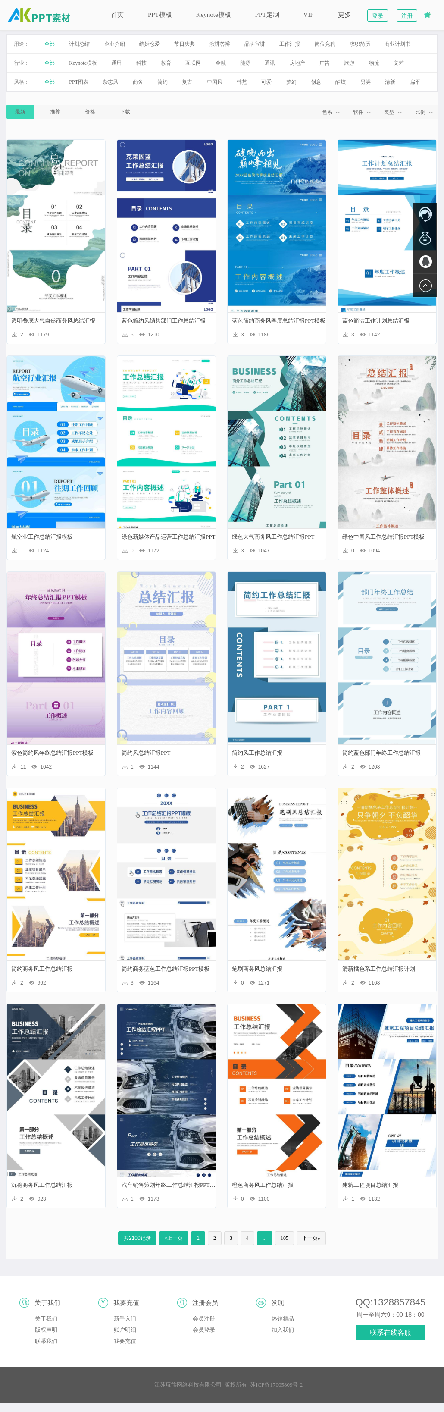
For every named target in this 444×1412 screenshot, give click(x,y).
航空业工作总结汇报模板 (42, 536)
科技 (141, 63)
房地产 (297, 63)
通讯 (270, 63)
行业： (21, 63)
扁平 (415, 82)
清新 (390, 82)
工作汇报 (289, 44)
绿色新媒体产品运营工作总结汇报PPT (168, 536)
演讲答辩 (219, 44)
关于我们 (46, 1318)
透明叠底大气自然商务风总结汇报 (53, 320)
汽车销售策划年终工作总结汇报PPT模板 (169, 1185)
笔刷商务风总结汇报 (257, 969)
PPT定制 (267, 14)
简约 (162, 82)
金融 (221, 63)
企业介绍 (114, 44)
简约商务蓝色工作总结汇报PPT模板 (165, 969)
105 (284, 1238)
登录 (377, 16)
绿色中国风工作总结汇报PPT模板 (383, 536)
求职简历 (360, 44)
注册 (407, 16)
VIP (308, 14)
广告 (324, 63)
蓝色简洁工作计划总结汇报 (376, 320)
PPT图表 (78, 82)
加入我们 (283, 1330)
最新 (20, 112)
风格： (21, 82)
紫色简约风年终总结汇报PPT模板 (52, 753)
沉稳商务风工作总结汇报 (42, 1185)
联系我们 (46, 1341)
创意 (316, 82)
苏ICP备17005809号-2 (276, 1384)
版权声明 (46, 1330)
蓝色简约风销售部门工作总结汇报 (164, 320)
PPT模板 (160, 14)
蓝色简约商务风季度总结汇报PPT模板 (278, 320)
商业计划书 (397, 44)
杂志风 (110, 82)
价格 (90, 112)
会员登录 (204, 1330)
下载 (125, 112)
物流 (374, 63)
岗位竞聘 (325, 44)
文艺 (399, 63)
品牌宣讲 (254, 44)
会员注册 (204, 1318)
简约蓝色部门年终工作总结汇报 (381, 753)
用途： (21, 44)
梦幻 (291, 82)
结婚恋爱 (149, 44)
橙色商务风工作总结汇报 (263, 1185)
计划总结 (79, 44)
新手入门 (125, 1318)
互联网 (193, 63)
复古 (187, 82)
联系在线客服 (390, 1332)
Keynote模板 (213, 14)
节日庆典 (184, 44)
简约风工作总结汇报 (257, 753)
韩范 (242, 82)
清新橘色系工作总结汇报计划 (378, 969)
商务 (138, 82)
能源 (245, 63)
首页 (117, 14)
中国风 (214, 82)
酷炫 (340, 82)
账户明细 (125, 1330)
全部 (49, 44)
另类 (365, 82)
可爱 (266, 82)
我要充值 (125, 1341)
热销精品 (283, 1318)
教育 (166, 63)
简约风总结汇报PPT (146, 753)
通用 (116, 63)
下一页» (311, 1238)
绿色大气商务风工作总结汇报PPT (273, 536)
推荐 (55, 112)
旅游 (349, 63)
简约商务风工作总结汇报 (42, 969)
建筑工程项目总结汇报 (370, 1185)
